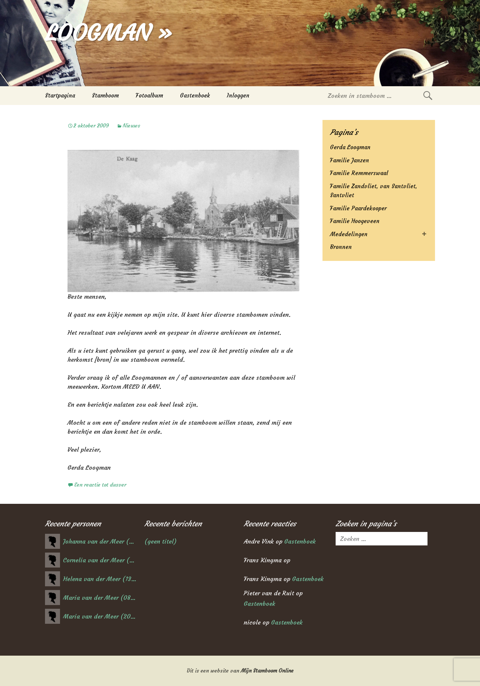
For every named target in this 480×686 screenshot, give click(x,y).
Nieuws (131, 125)
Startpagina (60, 95)
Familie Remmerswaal (359, 173)
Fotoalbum (149, 95)
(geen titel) (160, 541)
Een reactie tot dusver (100, 484)
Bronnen (341, 246)
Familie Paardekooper (358, 208)
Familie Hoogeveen (355, 221)
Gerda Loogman (350, 147)
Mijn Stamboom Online (267, 670)
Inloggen (238, 95)
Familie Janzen (349, 160)
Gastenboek (195, 95)
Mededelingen (349, 234)
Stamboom (105, 95)
